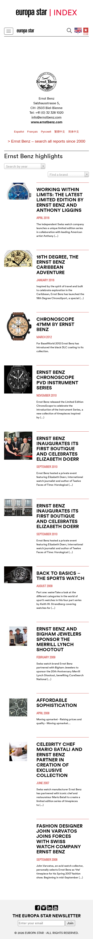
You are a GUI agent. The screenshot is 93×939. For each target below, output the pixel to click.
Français (32, 131)
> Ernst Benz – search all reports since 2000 (46, 141)
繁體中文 (60, 131)
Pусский (46, 131)
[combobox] (24, 166)
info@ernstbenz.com (46, 117)
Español (19, 131)
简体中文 (73, 131)
